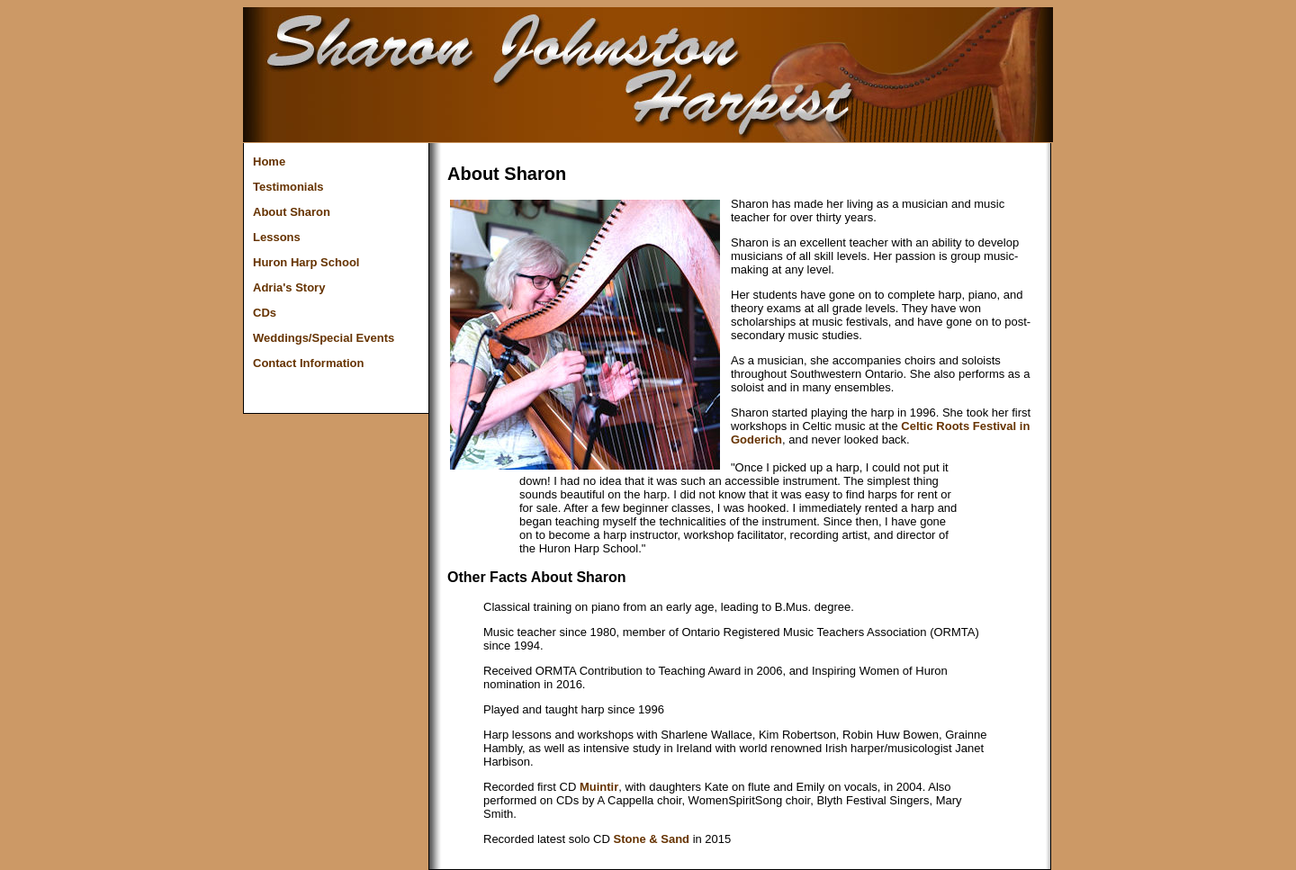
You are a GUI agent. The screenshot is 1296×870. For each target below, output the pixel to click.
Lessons (277, 237)
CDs (264, 312)
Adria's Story (289, 287)
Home (269, 161)
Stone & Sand (652, 839)
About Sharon (291, 212)
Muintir (599, 787)
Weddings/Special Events (323, 338)
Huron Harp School (306, 262)
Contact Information (308, 363)
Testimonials (288, 186)
